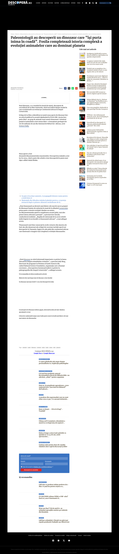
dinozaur (27, 256)
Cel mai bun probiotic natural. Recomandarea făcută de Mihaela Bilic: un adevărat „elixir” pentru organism (54, 372)
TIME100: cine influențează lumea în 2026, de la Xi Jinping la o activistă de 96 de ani (97, 117)
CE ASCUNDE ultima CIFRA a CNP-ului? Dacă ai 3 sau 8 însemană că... (53, 494)
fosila (42, 344)
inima (49, 344)
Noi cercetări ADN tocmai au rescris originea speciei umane (96, 94)
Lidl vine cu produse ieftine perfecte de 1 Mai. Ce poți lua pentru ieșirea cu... (53, 482)
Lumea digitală (64, 3)
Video (78, 3)
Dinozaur (33, 344)
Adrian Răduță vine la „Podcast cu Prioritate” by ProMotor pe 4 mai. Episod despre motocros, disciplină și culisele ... (97, 103)
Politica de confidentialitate (42, 464)
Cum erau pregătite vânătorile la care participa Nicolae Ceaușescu (97, 109)
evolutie (38, 344)
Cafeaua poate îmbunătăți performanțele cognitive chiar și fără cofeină (97, 132)
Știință (44, 3)
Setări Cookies (86, 532)
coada (28, 344)
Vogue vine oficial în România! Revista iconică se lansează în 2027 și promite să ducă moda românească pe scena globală (96, 87)
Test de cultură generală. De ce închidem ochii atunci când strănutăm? (96, 155)
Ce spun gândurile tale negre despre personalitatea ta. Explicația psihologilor (53, 359)
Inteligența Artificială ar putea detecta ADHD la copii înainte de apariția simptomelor (97, 56)
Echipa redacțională (71, 532)
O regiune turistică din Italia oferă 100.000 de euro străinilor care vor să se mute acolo (97, 63)
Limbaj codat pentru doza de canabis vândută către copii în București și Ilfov (53, 442)
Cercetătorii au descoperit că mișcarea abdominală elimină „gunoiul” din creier (96, 125)
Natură (56, 3)
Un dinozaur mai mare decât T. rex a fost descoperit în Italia (36, 278)
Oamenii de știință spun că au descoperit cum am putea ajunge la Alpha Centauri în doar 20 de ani (97, 164)
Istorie (73, 3)
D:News (38, 3)
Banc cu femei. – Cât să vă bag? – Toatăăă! (54, 406)
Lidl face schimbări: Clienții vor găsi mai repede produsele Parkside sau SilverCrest (53, 519)
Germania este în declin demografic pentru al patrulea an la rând (97, 178)
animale (24, 344)
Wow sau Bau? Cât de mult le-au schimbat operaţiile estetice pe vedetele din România (54, 507)
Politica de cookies (48, 532)
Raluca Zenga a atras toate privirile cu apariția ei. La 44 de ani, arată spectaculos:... (52, 431)
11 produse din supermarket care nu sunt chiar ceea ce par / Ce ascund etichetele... (53, 395)
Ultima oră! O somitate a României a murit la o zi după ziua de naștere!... (54, 419)
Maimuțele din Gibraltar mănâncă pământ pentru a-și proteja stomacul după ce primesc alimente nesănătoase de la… (43, 200)
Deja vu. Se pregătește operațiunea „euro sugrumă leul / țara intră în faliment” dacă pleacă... (54, 384)
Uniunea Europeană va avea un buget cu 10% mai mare (97, 185)
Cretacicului (61, 207)
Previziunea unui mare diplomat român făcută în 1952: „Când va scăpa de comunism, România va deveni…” (97, 79)
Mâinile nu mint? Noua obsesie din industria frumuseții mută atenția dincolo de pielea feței (96, 171)
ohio (53, 344)
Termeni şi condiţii (59, 532)
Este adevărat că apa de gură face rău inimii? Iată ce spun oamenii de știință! (97, 148)
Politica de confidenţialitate (36, 532)
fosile (46, 344)
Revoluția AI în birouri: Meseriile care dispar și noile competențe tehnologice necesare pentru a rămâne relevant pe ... (97, 141)
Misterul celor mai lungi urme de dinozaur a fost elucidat (35, 275)
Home (12, 35)
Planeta (57, 344)
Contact (79, 532)
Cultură (50, 3)
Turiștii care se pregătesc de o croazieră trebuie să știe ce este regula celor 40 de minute (96, 71)
